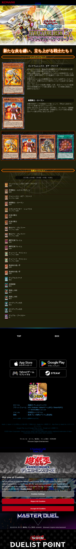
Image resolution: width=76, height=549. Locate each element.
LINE (43, 449)
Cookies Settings (38, 496)
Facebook (36, 449)
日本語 (38, 3)
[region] (38, 495)
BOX (57, 336)
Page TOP (38, 451)
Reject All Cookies (38, 503)
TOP (19, 336)
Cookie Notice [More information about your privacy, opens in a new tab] (26, 491)
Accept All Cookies (38, 510)
